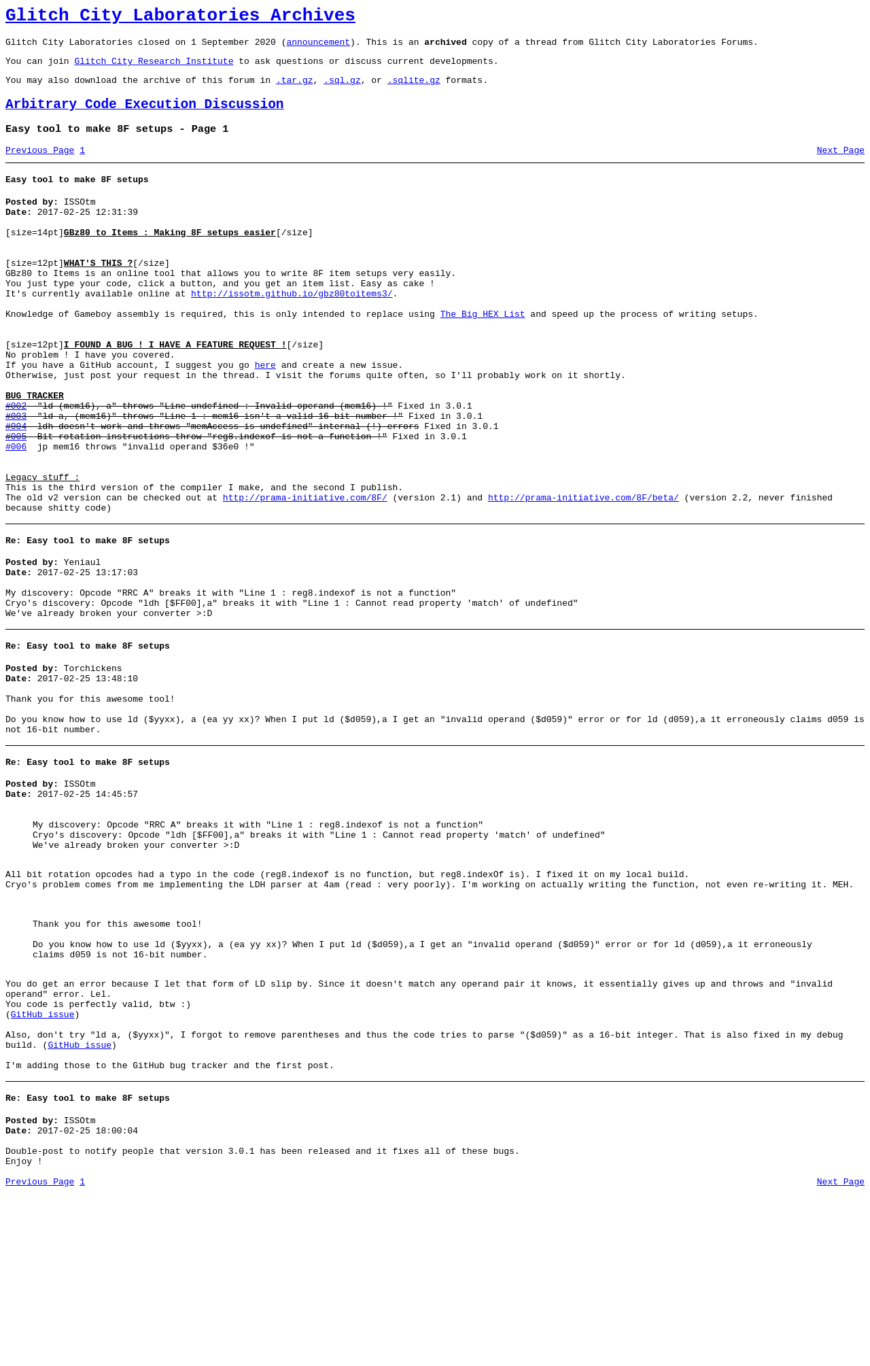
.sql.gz (342, 90)
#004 (16, 489)
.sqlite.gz (413, 90)
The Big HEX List (482, 355)
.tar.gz (294, 90)
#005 (16, 502)
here (265, 416)
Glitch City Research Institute (153, 69)
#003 (16, 477)
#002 (16, 465)
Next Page (841, 166)
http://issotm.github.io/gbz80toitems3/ (291, 330)
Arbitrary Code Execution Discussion (144, 116)
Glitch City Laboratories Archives (180, 17)
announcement (318, 47)
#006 (16, 514)
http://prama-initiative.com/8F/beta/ (583, 575)
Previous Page (39, 166)
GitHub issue (43, 1163)
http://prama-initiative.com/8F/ (305, 575)
